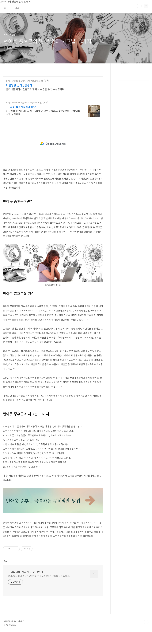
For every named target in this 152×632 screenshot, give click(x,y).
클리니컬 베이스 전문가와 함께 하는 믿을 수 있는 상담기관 (35, 89)
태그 (17, 8)
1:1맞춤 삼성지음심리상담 (21, 107)
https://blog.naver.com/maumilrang (24, 81)
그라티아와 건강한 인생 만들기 (25, 572)
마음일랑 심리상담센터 (19, 85)
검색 (139, 6)
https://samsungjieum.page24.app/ (24, 102)
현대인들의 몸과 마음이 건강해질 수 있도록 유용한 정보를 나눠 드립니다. (39, 575)
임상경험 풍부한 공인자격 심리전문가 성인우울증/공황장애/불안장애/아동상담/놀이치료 (43, 112)
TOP (146, 622)
